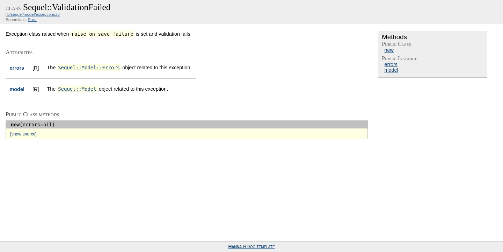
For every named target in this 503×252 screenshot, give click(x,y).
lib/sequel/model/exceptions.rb (33, 14)
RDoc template (251, 246)
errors (391, 64)
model (391, 70)
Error (32, 20)
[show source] (23, 134)
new (388, 50)
